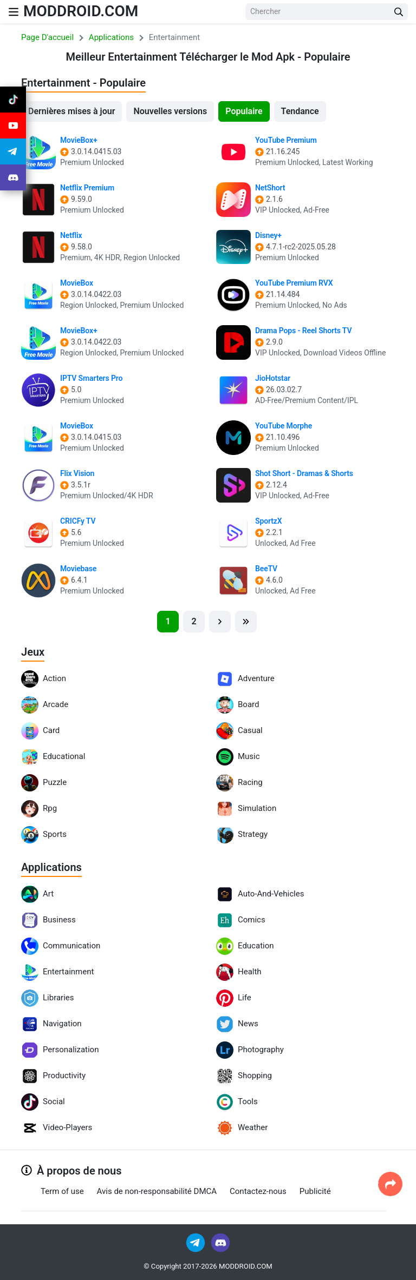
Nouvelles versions (170, 111)
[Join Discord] (220, 1242)
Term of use (62, 1191)
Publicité (315, 1191)
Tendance (300, 111)
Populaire (243, 111)
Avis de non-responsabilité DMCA (157, 1191)
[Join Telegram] (196, 1242)
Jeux (32, 651)
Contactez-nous (258, 1191)
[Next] (220, 621)
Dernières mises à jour (71, 111)
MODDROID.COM (80, 11)
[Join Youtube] (13, 125)
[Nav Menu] (13, 11)
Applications (51, 867)
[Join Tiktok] (13, 100)
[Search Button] (398, 11)
